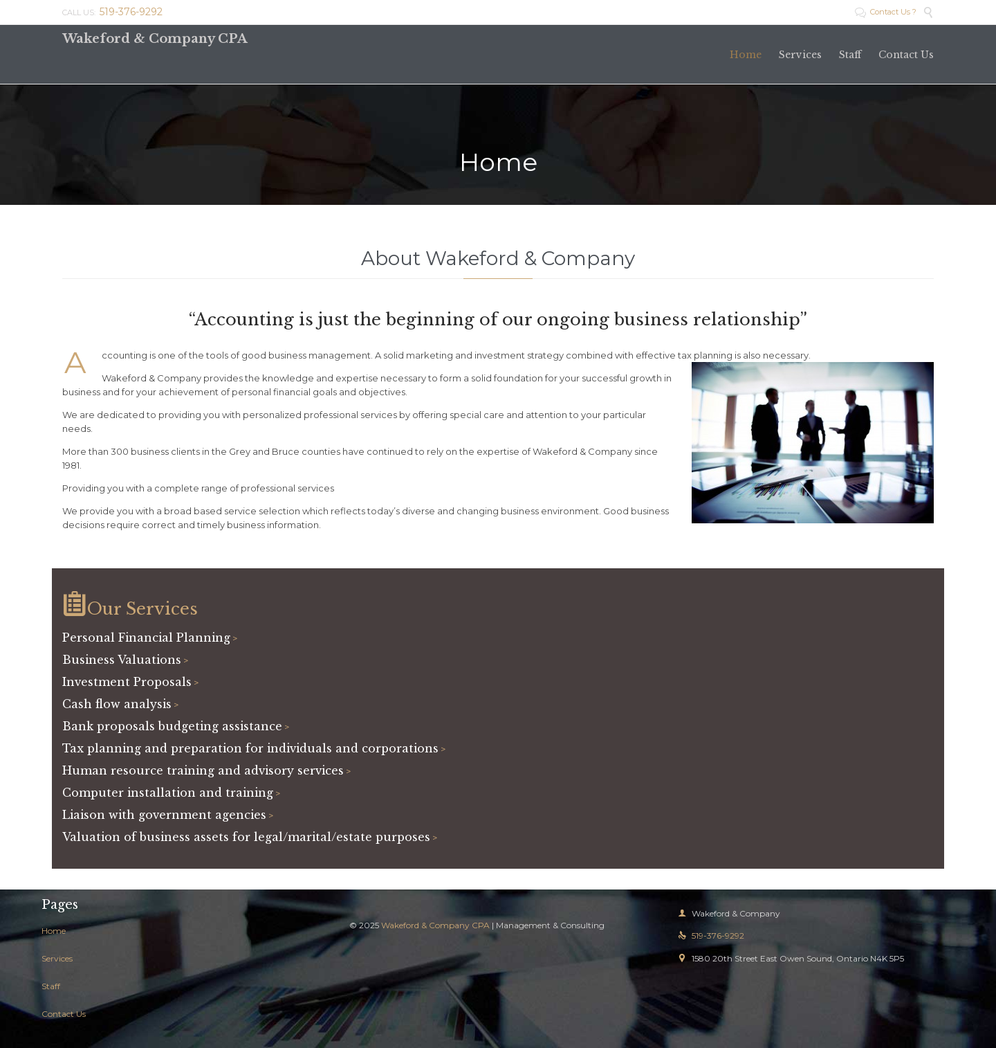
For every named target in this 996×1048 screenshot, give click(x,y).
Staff (51, 986)
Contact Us (64, 1014)
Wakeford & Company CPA (155, 38)
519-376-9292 (711, 935)
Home (54, 930)
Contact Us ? (885, 12)
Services (57, 958)
